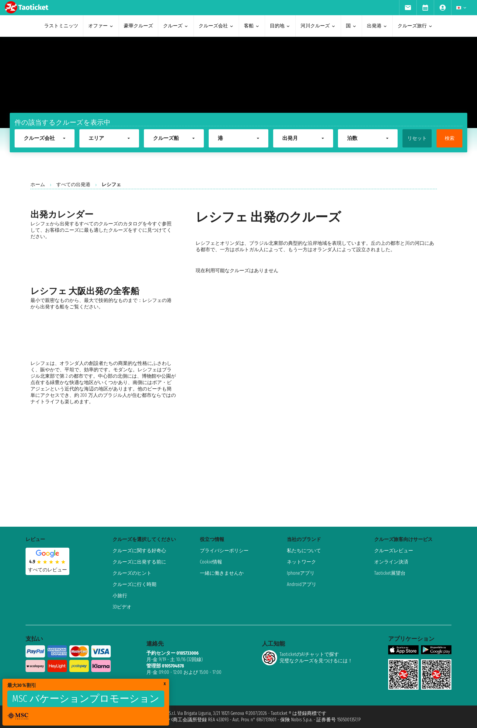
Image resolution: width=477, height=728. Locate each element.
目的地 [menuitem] (280, 26)
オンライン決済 (391, 562)
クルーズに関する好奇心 (139, 550)
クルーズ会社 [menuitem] (216, 26)
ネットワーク (301, 562)
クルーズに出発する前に (139, 562)
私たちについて (304, 550)
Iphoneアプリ (301, 573)
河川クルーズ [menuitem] (318, 26)
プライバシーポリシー (224, 550)
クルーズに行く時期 (134, 584)
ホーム (37, 184)
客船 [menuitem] (252, 26)
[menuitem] (407, 7)
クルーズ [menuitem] (176, 26)
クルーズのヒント (132, 573)
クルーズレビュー (393, 550)
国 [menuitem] (351, 26)
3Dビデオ (122, 607)
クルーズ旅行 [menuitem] (415, 26)
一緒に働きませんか (222, 573)
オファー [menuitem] (101, 26)
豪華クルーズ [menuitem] (138, 26)
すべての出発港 (73, 184)
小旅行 (120, 595)
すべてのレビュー (47, 570)
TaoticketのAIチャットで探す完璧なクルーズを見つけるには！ (307, 657)
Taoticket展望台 (390, 573)
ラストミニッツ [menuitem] (61, 26)
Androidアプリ (301, 584)
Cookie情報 (211, 562)
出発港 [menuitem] (377, 26)
